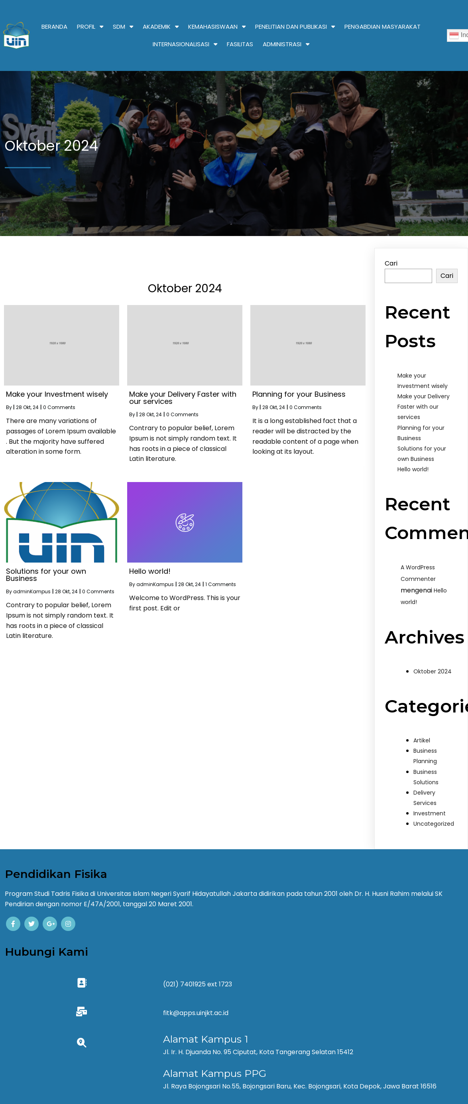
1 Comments (220, 584)
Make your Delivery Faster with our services (423, 406)
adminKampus (32, 591)
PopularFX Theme (261, 1071)
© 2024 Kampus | (206, 1071)
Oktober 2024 (432, 671)
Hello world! (413, 469)
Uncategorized (433, 824)
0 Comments (59, 407)
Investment (429, 813)
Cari (391, 263)
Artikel (421, 740)
